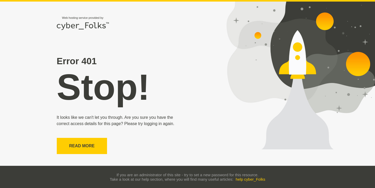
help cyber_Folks (250, 179)
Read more (82, 146)
